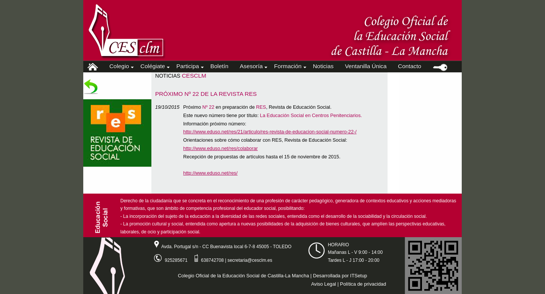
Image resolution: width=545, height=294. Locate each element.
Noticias (323, 66)
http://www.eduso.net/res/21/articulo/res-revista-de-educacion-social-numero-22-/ (270, 131)
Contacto (409, 66)
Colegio (120, 66)
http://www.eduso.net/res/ (210, 173)
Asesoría (253, 66)
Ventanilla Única (365, 66)
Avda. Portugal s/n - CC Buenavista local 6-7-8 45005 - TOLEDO (219, 246)
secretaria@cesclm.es (249, 260)
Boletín (219, 66)
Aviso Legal (323, 284)
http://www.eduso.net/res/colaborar (220, 148)
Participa (189, 66)
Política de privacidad (363, 284)
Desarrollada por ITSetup (340, 275)
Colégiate (154, 66)
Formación (289, 66)
